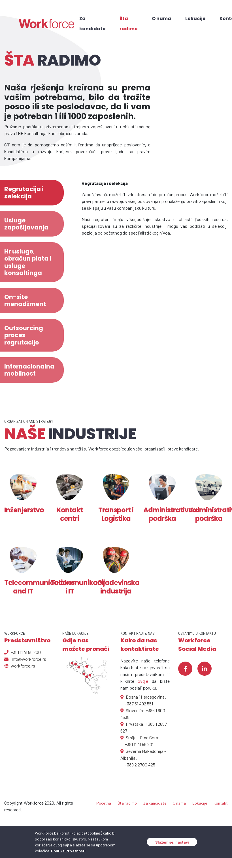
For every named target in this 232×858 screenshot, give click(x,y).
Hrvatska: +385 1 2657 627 (143, 727)
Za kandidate (92, 23)
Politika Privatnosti (68, 850)
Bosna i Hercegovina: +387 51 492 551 (143, 700)
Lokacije (195, 18)
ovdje (143, 681)
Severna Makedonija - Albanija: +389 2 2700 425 (143, 757)
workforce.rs (19, 665)
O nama (161, 18)
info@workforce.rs (25, 659)
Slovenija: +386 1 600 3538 (142, 714)
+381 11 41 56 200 (22, 652)
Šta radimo (129, 23)
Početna (103, 803)
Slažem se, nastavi (172, 842)
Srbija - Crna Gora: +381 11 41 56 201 (140, 741)
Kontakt (221, 803)
